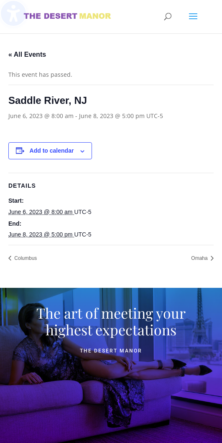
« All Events (27, 54)
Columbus (25, 258)
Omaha (200, 258)
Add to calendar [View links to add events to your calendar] (52, 150)
